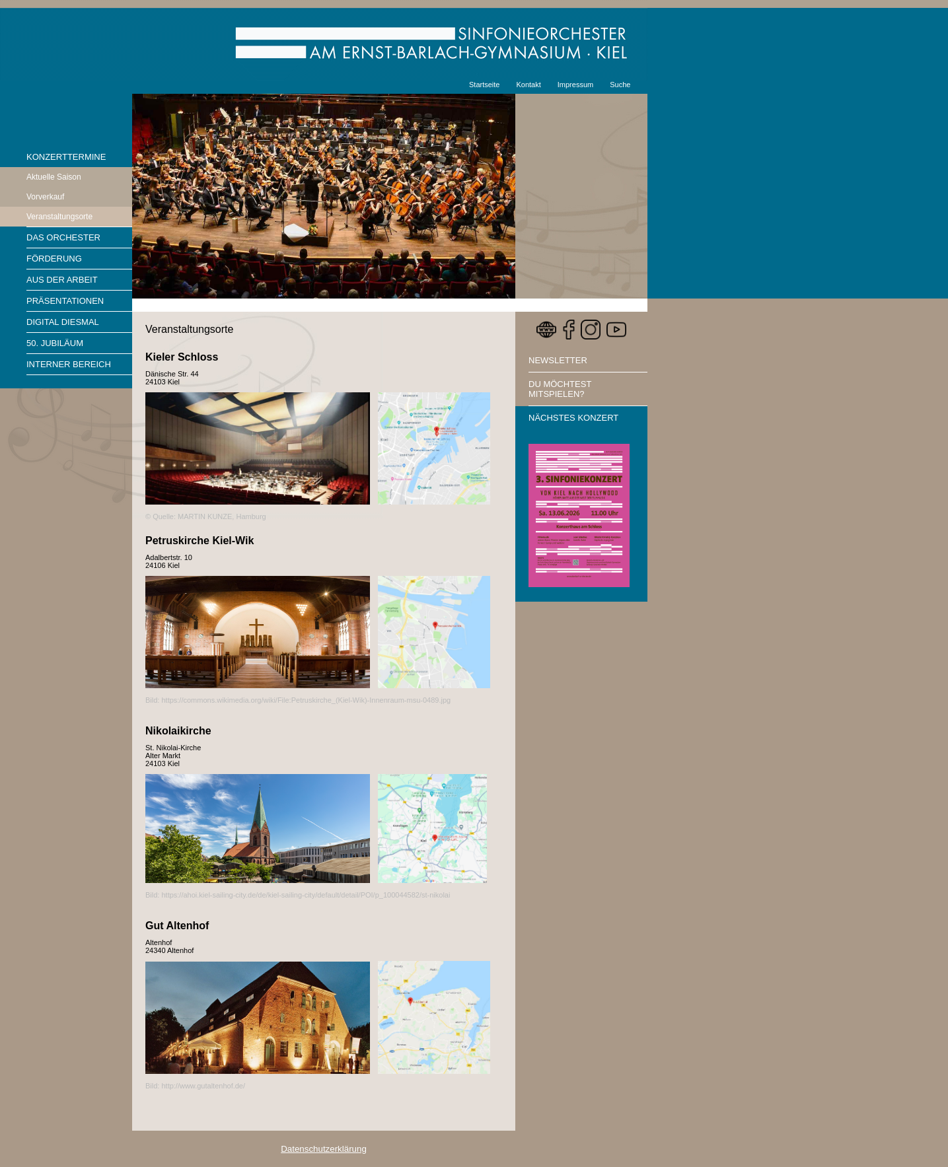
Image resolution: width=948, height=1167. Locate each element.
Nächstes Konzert (573, 418)
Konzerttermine (66, 157)
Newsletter (558, 360)
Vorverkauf (45, 196)
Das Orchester (63, 237)
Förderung (54, 259)
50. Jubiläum (54, 343)
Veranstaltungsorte (59, 216)
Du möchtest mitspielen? (560, 389)
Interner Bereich (68, 364)
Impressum (575, 84)
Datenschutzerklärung (324, 1149)
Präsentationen (65, 301)
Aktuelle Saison (53, 177)
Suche (620, 84)
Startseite (484, 84)
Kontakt (528, 84)
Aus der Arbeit (62, 280)
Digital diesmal (62, 322)
